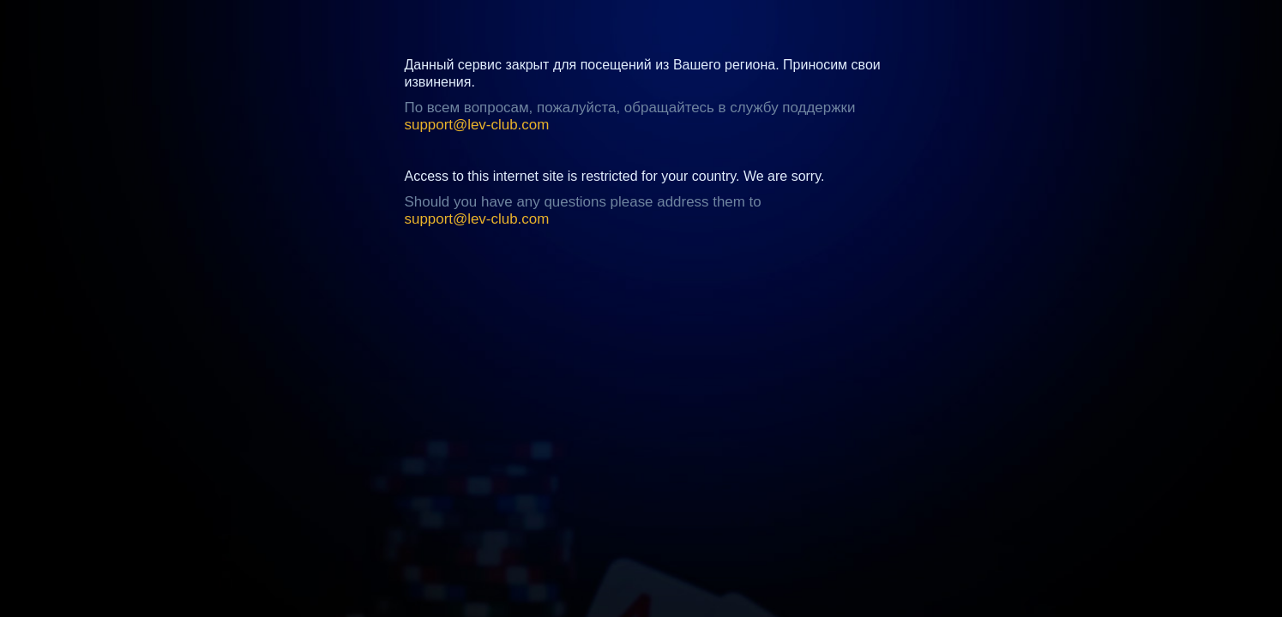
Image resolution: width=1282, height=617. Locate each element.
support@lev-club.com (477, 125)
